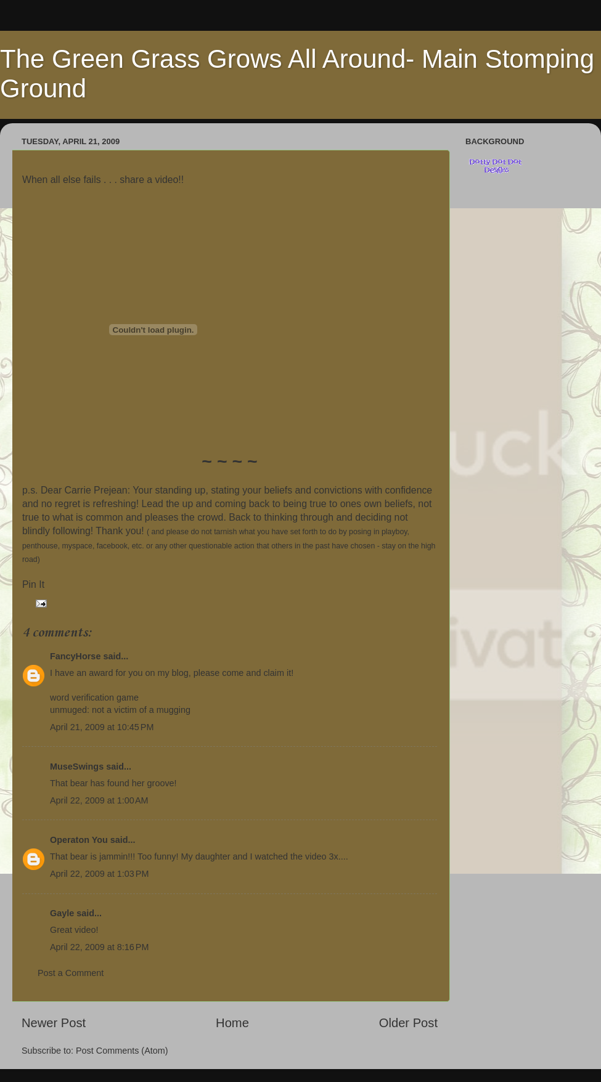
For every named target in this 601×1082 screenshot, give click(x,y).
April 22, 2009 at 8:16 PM (99, 947)
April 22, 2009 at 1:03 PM (99, 874)
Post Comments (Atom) (122, 1051)
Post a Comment (71, 973)
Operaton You (79, 840)
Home (232, 1023)
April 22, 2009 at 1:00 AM (99, 800)
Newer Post (54, 1023)
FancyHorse (75, 656)
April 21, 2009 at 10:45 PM (101, 727)
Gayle (62, 913)
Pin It (33, 584)
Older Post (408, 1023)
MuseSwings (77, 766)
